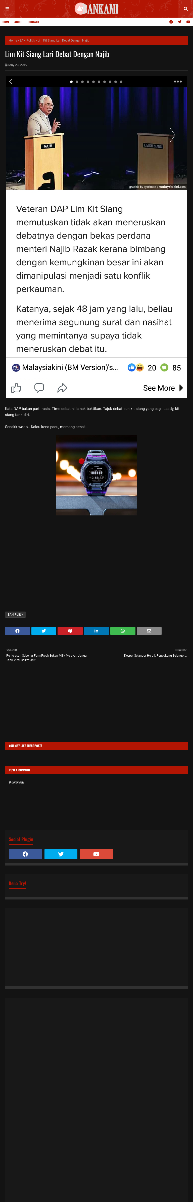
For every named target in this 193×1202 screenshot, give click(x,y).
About (18, 22)
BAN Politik (27, 40)
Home (6, 22)
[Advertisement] (96, 706)
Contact (33, 22)
